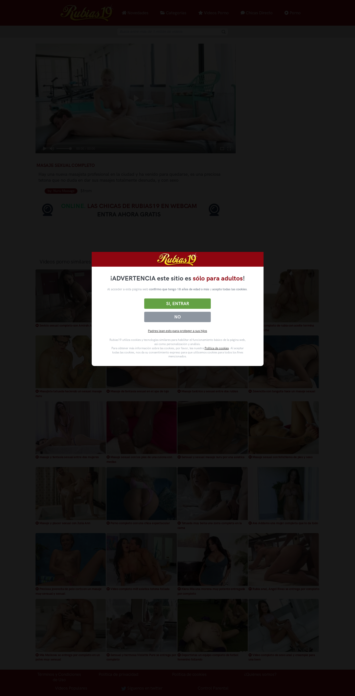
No (177, 317)
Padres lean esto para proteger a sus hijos (177, 331)
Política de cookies (217, 348)
